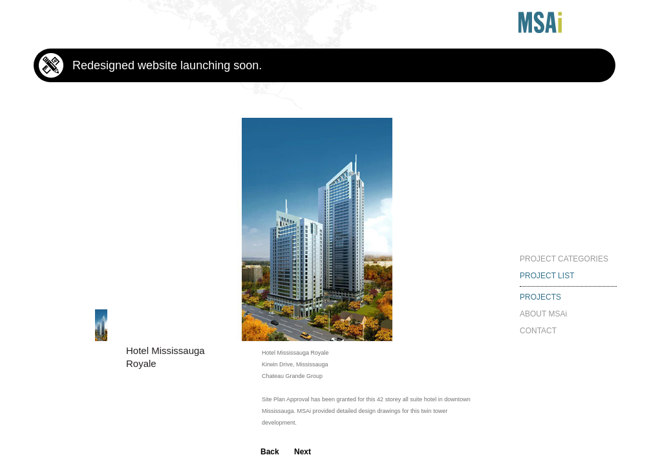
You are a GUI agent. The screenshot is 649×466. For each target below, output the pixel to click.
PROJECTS (540, 297)
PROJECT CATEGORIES (564, 258)
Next (302, 451)
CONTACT (538, 330)
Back (270, 451)
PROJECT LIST (547, 275)
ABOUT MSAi (543, 313)
